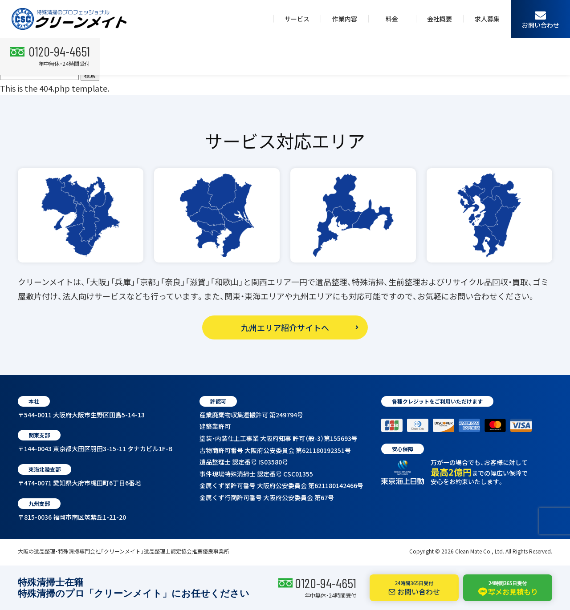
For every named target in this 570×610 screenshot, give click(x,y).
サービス (297, 18)
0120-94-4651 (325, 583)
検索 (90, 75)
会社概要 (439, 18)
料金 (392, 18)
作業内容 (344, 18)
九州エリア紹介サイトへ (285, 327)
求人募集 (487, 18)
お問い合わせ (540, 19)
